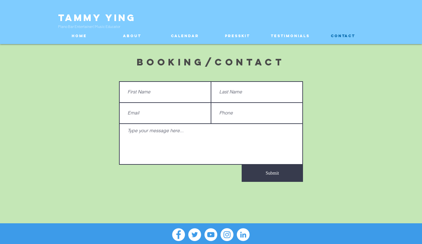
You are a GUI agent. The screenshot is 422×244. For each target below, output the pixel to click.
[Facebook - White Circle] (178, 234)
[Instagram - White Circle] (227, 234)
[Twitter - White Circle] (194, 234)
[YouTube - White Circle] (210, 234)
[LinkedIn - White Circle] (243, 234)
